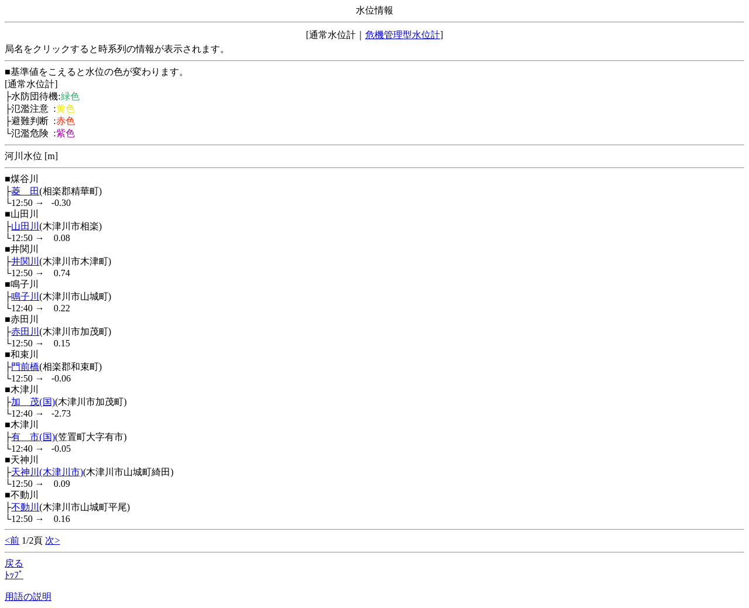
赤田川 (25, 331)
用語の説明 (28, 597)
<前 (12, 540)
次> (52, 540)
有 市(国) (33, 437)
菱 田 (25, 191)
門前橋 (25, 367)
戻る (14, 563)
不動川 (25, 507)
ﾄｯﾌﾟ (14, 575)
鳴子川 (25, 296)
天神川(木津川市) (47, 472)
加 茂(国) (33, 402)
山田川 (25, 226)
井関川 (25, 261)
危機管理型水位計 (402, 35)
